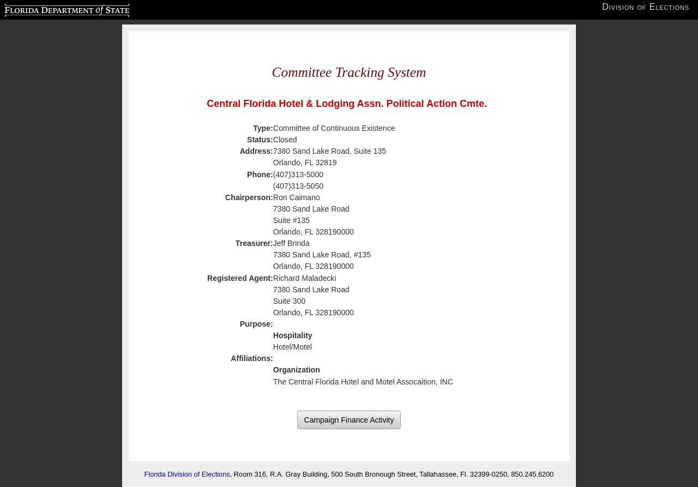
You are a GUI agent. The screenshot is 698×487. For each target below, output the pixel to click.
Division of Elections (645, 7)
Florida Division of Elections (187, 474)
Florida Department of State (45, 9)
